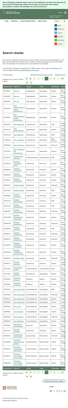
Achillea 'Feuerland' (18, 169)
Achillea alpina (19, 185)
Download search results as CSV (41, 75)
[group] (34, 227)
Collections (14, 21)
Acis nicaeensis (19, 299)
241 (62, 78)
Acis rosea (17, 306)
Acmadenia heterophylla (18, 325)
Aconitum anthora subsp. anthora (19, 342)
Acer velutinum (19, 140)
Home (6, 21)
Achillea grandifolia (17, 223)
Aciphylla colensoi (17, 279)
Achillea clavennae (17, 195)
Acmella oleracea (17, 330)
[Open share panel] (58, 21)
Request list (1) (60, 75)
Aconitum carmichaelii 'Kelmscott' (18, 349)
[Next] (27, 82)
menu (62, 12)
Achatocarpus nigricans (18, 157)
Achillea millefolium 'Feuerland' (18, 245)
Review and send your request (54, 381)
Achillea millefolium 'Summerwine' (19, 252)
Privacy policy (6, 400)
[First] (26, 78)
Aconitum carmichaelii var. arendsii (18, 356)
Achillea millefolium (18, 234)
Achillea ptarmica (17, 263)
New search (8, 75)
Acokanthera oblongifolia (18, 336)
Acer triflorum (18, 135)
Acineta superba (16, 274)
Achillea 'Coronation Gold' (18, 163)
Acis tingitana (18, 312)
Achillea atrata (19, 190)
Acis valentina (19, 321)
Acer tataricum (19, 124)
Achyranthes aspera (18, 268)
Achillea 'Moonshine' (18, 175)
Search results (13, 53)
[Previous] (30, 78)
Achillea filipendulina (18, 201)
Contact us (14, 400)
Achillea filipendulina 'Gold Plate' (18, 217)
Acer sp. (16, 91)
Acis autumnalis (19, 289)
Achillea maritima (17, 228)
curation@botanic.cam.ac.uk (29, 70)
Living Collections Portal (27, 21)
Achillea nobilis (19, 258)
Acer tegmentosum (19, 129)
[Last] (31, 82)
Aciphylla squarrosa (17, 284)
